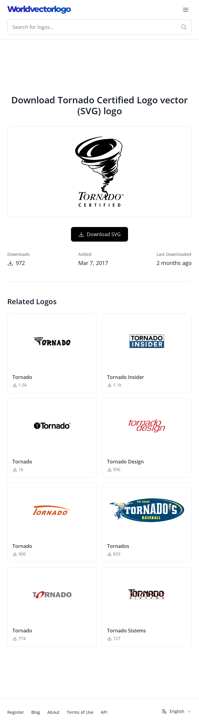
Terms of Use (80, 712)
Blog (35, 712)
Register (15, 712)
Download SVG (99, 234)
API (104, 712)
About (53, 712)
